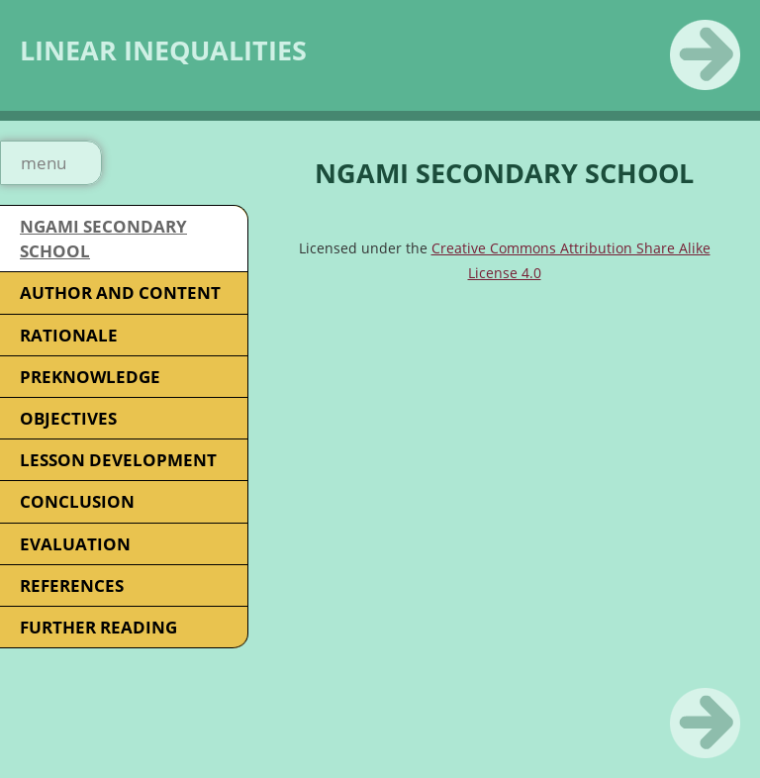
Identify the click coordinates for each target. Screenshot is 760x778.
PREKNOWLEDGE (90, 376)
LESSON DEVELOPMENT (118, 459)
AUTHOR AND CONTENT (120, 292)
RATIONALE (69, 335)
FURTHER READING (98, 627)
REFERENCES (72, 585)
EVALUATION (75, 544)
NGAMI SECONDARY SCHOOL (103, 238)
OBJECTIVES (68, 418)
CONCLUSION (77, 501)
